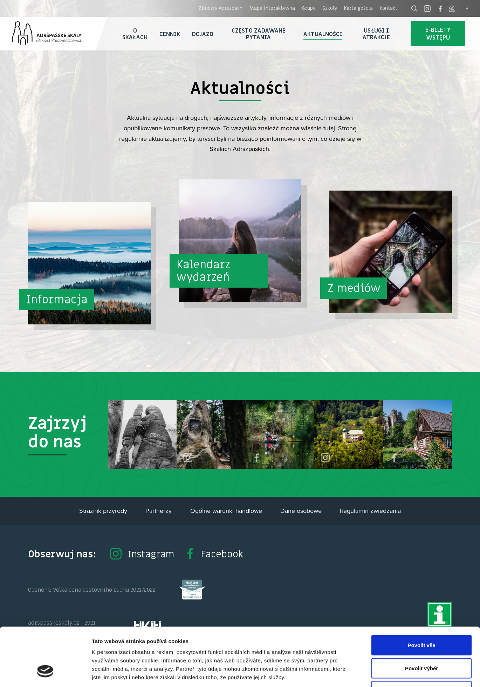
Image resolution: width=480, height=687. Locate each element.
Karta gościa (358, 8)
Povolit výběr (421, 618)
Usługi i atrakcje (376, 34)
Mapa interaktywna (272, 8)
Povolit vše (421, 595)
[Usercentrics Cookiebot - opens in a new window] (45, 673)
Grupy (308, 8)
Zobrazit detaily (370, 673)
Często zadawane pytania (259, 34)
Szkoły (329, 8)
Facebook (214, 553)
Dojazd (202, 33)
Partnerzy (158, 510)
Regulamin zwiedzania (370, 510)
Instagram (141, 553)
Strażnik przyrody (103, 510)
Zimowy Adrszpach (220, 8)
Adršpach (54, 33)
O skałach (135, 34)
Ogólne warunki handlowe (226, 510)
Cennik (169, 33)
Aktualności (322, 33)
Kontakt (388, 8)
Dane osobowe (301, 510)
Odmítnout (421, 641)
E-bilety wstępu (438, 33)
